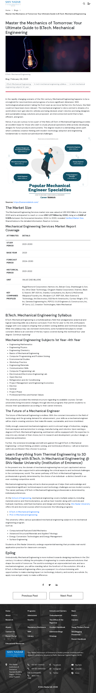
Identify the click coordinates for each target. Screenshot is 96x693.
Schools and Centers (57, 611)
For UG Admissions (34, 673)
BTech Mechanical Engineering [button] (19, 84)
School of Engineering (21, 498)
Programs (31, 611)
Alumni (8, 627)
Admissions (32, 615)
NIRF (29, 632)
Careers (75, 620)
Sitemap (53, 636)
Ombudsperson (55, 615)
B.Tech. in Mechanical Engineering (24, 512)
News (74, 611)
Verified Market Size (75, 218)
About (8, 615)
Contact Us (10, 632)
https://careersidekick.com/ (26, 202)
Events (74, 615)
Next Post (66, 595)
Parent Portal (11, 636)
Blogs (16, 10)
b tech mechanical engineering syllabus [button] (50, 84)
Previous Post (30, 595)
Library (31, 636)
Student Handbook (57, 627)
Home (8, 10)
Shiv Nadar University (80, 504)
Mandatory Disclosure (37, 627)
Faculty (31, 620)
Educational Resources (15, 644)
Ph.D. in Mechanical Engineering (23, 514)
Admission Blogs (56, 632)
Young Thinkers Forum (80, 627)
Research (9, 620)
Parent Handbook (79, 639)
